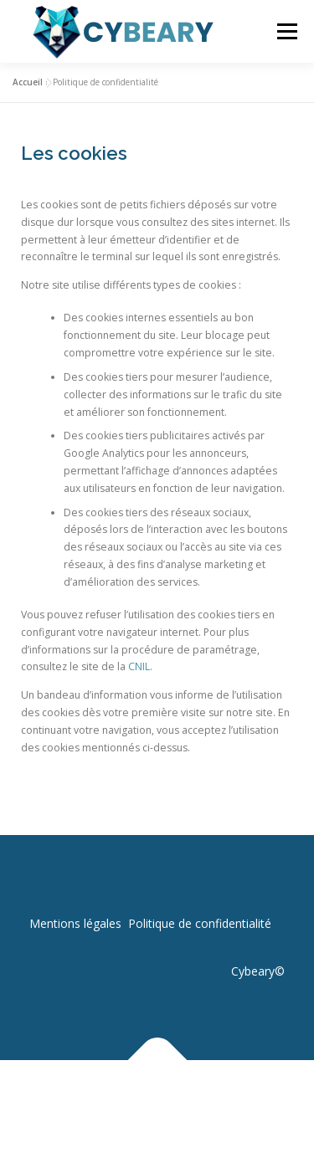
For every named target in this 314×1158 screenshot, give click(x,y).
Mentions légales (75, 923)
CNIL (139, 666)
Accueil (28, 82)
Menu (286, 31)
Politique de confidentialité (199, 923)
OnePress (205, 1099)
